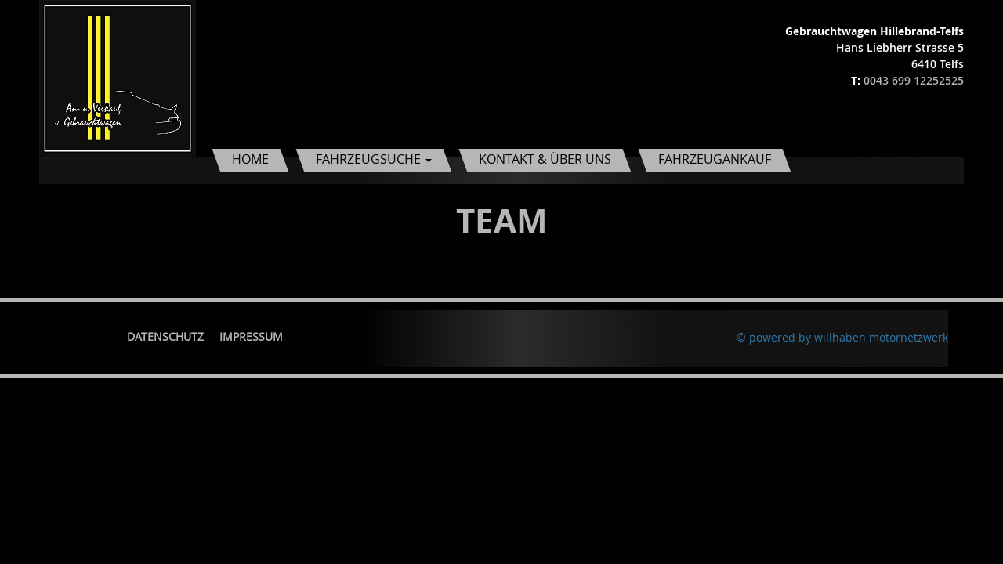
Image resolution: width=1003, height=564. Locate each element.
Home (250, 159)
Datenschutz (165, 336)
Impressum (251, 336)
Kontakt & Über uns (545, 159)
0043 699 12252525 (914, 80)
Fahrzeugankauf (714, 159)
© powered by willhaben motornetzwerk (842, 337)
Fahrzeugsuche (374, 159)
